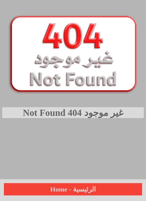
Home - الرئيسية (73, 189)
